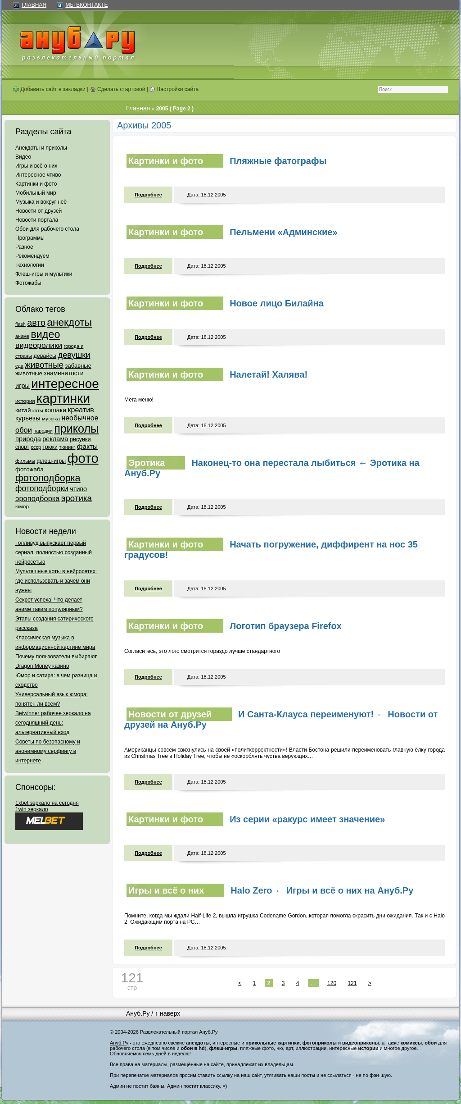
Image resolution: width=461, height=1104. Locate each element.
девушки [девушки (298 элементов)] (74, 355)
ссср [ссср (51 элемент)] (36, 447)
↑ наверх (167, 1013)
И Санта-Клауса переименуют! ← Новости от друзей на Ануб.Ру (281, 719)
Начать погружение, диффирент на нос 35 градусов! (271, 549)
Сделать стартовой (117, 89)
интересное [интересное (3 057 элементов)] (65, 384)
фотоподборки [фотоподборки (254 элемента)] (41, 488)
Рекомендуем (32, 256)
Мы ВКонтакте (86, 5)
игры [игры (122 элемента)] (22, 385)
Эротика (146, 463)
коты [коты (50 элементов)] (37, 410)
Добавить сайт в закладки (49, 89)
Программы (30, 238)
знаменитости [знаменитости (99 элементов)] (63, 373)
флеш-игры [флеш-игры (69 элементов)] (51, 461)
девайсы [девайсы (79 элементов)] (44, 355)
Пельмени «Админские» (283, 232)
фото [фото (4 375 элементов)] (82, 458)
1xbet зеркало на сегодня (47, 803)
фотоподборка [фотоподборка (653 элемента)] (48, 478)
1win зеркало (31, 809)
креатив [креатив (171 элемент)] (81, 410)
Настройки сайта (174, 89)
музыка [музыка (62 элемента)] (51, 418)
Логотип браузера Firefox (286, 626)
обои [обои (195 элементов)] (23, 430)
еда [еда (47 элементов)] (19, 366)
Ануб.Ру (137, 1013)
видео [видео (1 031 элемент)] (45, 334)
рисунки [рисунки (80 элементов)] (80, 439)
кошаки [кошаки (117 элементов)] (55, 410)
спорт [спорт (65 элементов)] (22, 447)
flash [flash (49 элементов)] (20, 324)
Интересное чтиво (38, 175)
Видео (23, 157)
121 (352, 983)
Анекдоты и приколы (41, 148)
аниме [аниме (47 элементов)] (22, 336)
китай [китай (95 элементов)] (23, 410)
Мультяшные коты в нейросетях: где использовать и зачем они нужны (56, 580)
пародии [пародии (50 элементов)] (43, 430)
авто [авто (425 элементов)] (36, 323)
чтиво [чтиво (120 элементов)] (78, 489)
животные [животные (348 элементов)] (44, 365)
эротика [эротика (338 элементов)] (76, 498)
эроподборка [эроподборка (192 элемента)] (37, 498)
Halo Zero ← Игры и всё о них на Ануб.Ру (321, 890)
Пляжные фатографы (278, 161)
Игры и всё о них (36, 166)
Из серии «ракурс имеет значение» (307, 819)
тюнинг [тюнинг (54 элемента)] (67, 447)
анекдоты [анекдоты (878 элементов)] (69, 322)
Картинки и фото (36, 184)
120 (331, 983)
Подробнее (148, 194)
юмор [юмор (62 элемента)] (22, 506)
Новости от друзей (38, 211)
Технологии (29, 265)
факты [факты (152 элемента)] (87, 446)
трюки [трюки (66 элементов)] (49, 447)
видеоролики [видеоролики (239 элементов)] (38, 345)
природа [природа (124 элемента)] (28, 439)
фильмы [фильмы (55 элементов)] (25, 461)
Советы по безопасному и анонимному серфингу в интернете (47, 751)
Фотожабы (28, 283)
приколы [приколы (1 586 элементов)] (76, 428)
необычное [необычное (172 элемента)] (79, 418)
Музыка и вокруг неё (41, 202)
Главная (34, 5)
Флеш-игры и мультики (43, 274)
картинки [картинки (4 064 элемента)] (63, 398)
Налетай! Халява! (268, 374)
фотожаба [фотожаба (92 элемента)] (29, 469)
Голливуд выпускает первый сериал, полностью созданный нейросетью (53, 552)
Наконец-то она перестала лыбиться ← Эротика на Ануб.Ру (272, 468)
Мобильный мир (35, 193)
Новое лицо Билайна (277, 303)
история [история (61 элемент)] (25, 401)
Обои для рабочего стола (47, 229)
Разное (24, 247)
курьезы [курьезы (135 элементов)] (28, 418)
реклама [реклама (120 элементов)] (55, 439)
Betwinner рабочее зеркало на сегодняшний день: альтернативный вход (53, 722)
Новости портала (36, 220)
